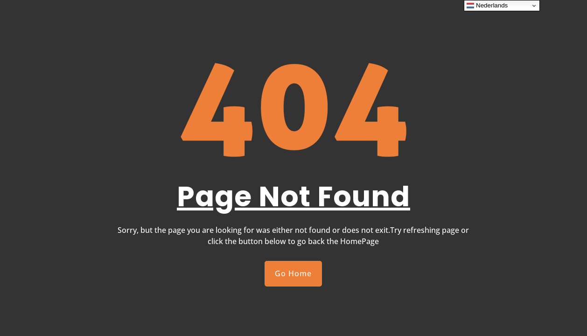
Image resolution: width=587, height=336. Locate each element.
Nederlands (487, 5)
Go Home (293, 273)
